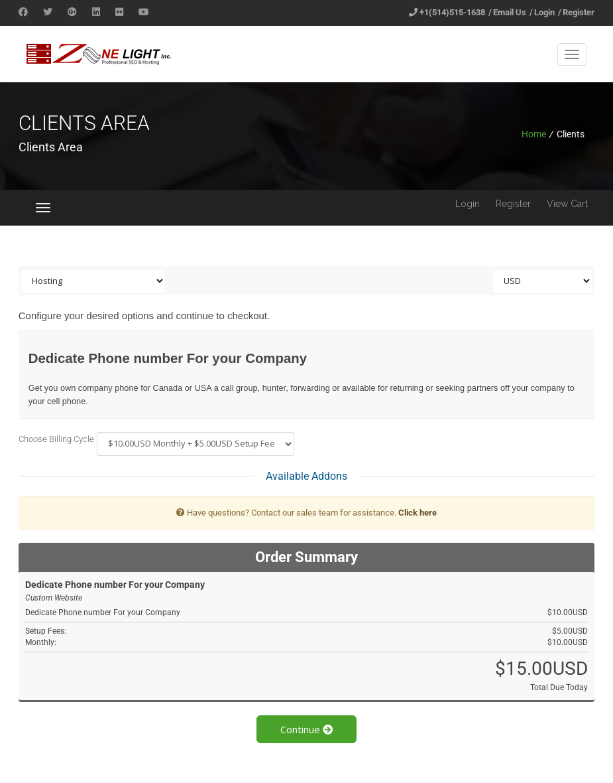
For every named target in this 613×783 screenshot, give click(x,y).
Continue (306, 729)
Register (578, 12)
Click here (417, 513)
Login (544, 12)
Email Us (509, 12)
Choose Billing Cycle (56, 439)
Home (534, 134)
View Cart (567, 203)
